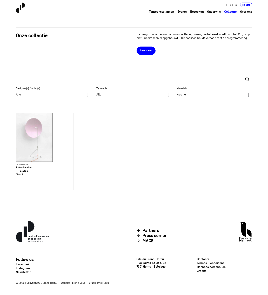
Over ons (246, 12)
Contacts (203, 259)
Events (182, 12)
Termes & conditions (210, 263)
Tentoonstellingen (161, 12)
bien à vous (78, 282)
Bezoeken (197, 12)
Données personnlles (211, 267)
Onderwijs (214, 12)
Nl (235, 4)
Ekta (106, 282)
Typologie (101, 88)
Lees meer (146, 50)
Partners (151, 230)
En (231, 4)
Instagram (23, 268)
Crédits (201, 271)
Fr (227, 4)
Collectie (230, 12)
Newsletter (23, 272)
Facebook (22, 264)
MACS (148, 240)
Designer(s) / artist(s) (28, 88)
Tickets (246, 4)
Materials (182, 88)
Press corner (154, 235)
